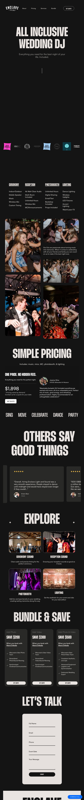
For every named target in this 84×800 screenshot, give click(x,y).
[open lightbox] (23, 245)
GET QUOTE (68, 9)
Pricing (33, 8)
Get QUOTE (16, 683)
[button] (43, 8)
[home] (12, 8)
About (24, 8)
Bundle (53, 8)
